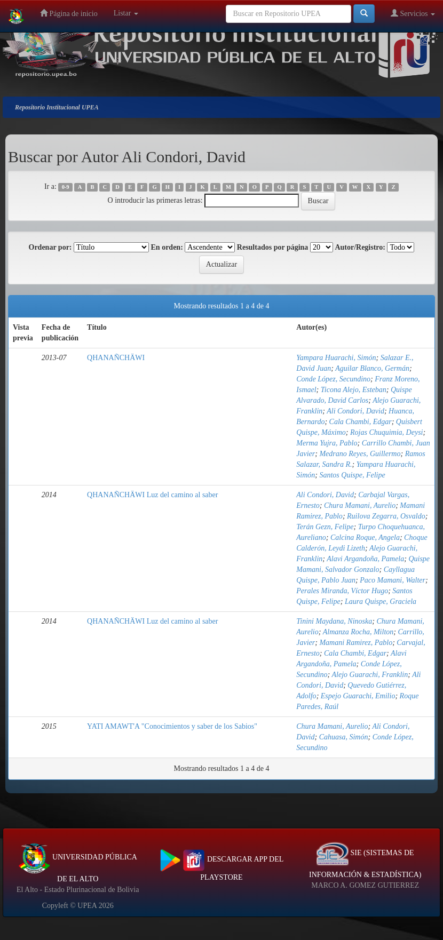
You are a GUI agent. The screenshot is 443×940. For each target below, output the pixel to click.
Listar (126, 13)
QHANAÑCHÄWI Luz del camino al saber (152, 495)
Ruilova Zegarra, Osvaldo (386, 516)
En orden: (167, 247)
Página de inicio (69, 13)
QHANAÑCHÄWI (116, 358)
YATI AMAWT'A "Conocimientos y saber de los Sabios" (172, 726)
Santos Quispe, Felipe (352, 475)
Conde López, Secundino (333, 379)
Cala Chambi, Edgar (360, 422)
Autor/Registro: (360, 247)
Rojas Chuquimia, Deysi (386, 432)
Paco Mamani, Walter (392, 580)
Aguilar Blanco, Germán (372, 368)
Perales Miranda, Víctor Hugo (342, 591)
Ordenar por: (50, 247)
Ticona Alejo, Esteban (353, 390)
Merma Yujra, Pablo (326, 443)
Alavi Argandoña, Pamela (365, 559)
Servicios (413, 13)
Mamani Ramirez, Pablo (355, 643)
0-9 (65, 187)
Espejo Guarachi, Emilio (358, 696)
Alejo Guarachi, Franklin (370, 675)
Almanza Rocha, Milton (358, 632)
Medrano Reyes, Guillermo (359, 454)
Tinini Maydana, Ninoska (334, 621)
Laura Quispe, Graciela (380, 602)
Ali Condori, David (355, 411)
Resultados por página (272, 247)
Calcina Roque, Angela (365, 537)
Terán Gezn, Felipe (324, 527)
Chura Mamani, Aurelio (359, 505)
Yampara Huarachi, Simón (336, 358)
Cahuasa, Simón (343, 737)
